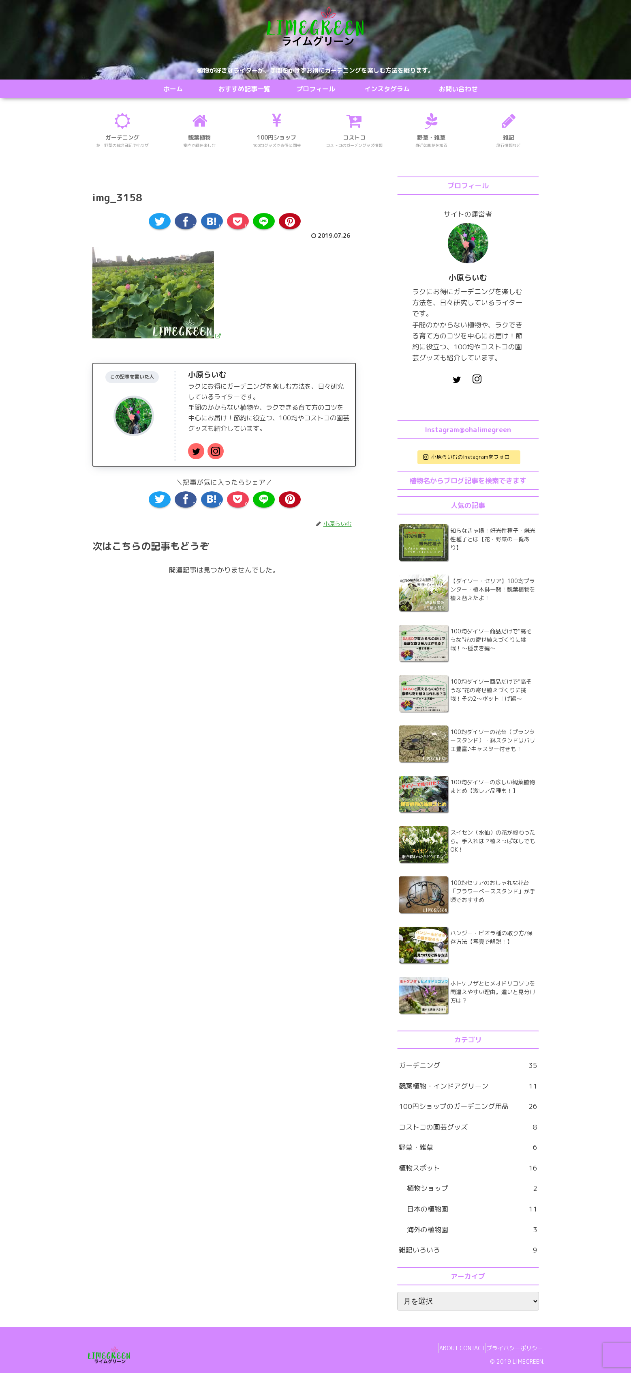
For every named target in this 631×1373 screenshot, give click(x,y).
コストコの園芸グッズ (468, 1127)
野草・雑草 (468, 1147)
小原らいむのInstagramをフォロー (469, 457)
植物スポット (468, 1168)
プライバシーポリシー (511, 1348)
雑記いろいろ (468, 1250)
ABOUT (431, 1348)
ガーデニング (468, 1065)
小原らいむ (207, 374)
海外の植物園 (472, 1230)
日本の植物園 (472, 1209)
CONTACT (462, 1348)
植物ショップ (472, 1188)
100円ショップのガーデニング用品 (468, 1106)
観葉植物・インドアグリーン (468, 1086)
